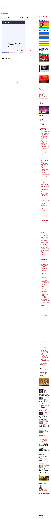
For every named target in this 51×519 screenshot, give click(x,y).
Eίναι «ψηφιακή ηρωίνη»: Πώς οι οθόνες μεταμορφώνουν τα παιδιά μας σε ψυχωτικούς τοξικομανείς (44, 440)
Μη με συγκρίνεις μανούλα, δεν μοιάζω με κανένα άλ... (45, 339)
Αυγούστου (43, 364)
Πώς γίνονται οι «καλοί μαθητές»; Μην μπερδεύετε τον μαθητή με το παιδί (46, 431)
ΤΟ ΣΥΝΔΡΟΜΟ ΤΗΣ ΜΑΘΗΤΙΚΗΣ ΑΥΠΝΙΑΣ (45, 344)
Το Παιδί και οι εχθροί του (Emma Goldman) (45, 268)
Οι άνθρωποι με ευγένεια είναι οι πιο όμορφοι (46, 449)
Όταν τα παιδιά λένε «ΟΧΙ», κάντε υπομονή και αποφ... (45, 187)
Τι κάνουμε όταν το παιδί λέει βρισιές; (44, 150)
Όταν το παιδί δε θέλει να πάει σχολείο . (44, 165)
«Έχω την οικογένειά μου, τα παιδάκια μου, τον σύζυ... (45, 327)
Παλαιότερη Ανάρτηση (32, 82)
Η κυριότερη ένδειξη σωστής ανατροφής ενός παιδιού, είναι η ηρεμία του (46, 466)
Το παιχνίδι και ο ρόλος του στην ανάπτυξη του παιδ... (45, 238)
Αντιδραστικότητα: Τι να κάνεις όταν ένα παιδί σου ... (45, 322)
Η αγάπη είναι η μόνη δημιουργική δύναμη (44, 355)
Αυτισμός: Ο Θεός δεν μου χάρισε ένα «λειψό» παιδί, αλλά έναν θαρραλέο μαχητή (46, 414)
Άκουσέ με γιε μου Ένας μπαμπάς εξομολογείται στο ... (45, 342)
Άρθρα (5, 7)
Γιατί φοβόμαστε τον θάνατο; (44, 155)
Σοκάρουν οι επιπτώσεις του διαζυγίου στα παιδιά (45, 189)
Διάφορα (5, 53)
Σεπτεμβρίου (43, 363)
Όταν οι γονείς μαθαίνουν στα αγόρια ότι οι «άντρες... (45, 316)
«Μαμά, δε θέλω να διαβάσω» (44, 266)
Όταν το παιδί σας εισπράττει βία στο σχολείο (44, 291)
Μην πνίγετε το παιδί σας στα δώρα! (44, 252)
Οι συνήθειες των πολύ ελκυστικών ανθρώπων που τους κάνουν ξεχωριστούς (45, 458)
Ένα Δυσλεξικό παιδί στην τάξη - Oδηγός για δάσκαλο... (45, 153)
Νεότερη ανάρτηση (5, 82)
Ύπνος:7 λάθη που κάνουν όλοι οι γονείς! (45, 329)
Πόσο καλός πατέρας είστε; (45, 250)
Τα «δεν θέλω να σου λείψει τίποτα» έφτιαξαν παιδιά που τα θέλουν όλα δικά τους (46, 423)
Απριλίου (42, 369)
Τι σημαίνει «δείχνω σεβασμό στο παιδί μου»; (45, 256)
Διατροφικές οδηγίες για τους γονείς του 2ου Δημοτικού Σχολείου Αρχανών (15, 50)
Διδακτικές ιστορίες (42, 90)
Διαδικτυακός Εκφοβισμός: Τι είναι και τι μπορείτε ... (45, 210)
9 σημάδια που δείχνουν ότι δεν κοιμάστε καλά (45, 284)
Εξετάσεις (40, 93)
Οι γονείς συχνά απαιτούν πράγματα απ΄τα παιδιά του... (45, 248)
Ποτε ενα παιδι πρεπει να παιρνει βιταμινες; (44, 194)
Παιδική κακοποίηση (44, 231)
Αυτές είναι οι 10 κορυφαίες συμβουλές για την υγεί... (45, 148)
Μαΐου (42, 368)
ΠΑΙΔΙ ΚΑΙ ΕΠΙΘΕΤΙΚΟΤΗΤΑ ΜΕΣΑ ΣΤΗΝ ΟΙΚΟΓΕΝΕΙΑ (45, 306)
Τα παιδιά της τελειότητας (45, 390)
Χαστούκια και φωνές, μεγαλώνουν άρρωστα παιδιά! (44, 245)
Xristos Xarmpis (32, 50)
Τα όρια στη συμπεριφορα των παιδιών (45, 172)
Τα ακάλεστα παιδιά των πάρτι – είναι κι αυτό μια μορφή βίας (46, 398)
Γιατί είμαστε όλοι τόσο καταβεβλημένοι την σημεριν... (44, 352)
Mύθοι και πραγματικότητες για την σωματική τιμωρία (45, 174)
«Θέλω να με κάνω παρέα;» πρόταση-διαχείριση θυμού (45, 198)
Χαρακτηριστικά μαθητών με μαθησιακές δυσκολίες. (45, 236)
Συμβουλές (41, 97)
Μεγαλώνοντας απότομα (44, 205)
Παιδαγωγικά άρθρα (42, 96)
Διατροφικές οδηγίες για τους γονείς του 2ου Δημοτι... (44, 294)
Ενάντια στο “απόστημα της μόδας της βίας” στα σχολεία (45, 134)
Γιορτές (40, 88)
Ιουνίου (42, 367)
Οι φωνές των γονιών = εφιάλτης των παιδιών (44, 163)
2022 (41, 116)
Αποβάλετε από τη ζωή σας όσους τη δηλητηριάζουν (45, 222)
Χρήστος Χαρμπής (43, 489)
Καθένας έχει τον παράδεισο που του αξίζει (45, 146)
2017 (41, 123)
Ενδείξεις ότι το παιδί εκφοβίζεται (44, 336)
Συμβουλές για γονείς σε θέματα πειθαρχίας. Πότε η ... (45, 177)
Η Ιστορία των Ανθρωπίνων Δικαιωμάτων (45, 243)
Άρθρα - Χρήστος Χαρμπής (42, 50)
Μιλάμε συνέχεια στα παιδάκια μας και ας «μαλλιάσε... (44, 141)
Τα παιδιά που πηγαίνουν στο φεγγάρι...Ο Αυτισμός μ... (45, 319)
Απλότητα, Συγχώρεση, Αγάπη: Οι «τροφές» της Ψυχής (45, 260)
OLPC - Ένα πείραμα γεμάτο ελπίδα (44, 270)
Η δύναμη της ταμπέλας (44, 264)
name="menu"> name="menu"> (44, 36)
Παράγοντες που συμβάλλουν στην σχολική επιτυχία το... (44, 233)
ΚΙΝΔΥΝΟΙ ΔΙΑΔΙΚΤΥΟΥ (44, 274)
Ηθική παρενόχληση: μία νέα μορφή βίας (44, 144)
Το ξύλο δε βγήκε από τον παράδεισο (45, 324)
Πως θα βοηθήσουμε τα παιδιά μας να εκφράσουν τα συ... (45, 200)
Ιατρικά (40, 94)
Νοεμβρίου (43, 129)
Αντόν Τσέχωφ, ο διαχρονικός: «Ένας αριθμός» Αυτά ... (44, 225)
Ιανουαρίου (43, 373)
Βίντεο (40, 87)
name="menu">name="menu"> (44, 33)
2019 (41, 120)
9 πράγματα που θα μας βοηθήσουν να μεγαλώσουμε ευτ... (44, 214)
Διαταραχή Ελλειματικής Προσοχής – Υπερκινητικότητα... (44, 229)
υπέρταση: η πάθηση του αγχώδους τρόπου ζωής (45, 282)
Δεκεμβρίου (43, 128)
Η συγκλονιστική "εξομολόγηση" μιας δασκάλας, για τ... (44, 289)
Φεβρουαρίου (43, 372)
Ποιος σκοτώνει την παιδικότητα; (44, 331)
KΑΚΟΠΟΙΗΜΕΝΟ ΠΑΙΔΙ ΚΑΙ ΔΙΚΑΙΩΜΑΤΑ (44, 286)
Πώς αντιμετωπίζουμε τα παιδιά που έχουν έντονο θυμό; (45, 300)
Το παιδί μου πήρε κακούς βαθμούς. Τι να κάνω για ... (45, 131)
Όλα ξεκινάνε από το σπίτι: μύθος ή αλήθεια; (45, 262)
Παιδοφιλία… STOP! (44, 350)
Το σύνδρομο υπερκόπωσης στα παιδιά (45, 182)
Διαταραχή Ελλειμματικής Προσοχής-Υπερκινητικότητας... (45, 348)
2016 (41, 124)
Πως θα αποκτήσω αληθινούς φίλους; (44, 192)
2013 (41, 375)
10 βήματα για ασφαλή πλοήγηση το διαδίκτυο (45, 360)
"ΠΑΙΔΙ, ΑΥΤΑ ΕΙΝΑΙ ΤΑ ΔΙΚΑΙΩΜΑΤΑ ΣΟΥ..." (44, 254)
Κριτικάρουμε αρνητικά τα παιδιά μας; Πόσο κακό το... (45, 217)
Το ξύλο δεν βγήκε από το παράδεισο (45, 180)
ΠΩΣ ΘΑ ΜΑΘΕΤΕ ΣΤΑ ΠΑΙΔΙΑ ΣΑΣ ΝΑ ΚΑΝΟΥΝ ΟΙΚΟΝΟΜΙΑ (45, 220)
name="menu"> (44, 21)
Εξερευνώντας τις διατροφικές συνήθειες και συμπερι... (45, 297)
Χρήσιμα (40, 102)
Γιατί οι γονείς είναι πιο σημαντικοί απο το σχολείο (44, 203)
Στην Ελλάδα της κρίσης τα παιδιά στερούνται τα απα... (45, 303)
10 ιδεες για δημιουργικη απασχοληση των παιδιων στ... (44, 208)
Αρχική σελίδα (4, 13)
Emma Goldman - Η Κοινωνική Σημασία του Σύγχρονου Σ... (45, 273)
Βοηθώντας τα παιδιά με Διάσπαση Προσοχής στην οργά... (44, 169)
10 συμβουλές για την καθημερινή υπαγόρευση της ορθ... (45, 312)
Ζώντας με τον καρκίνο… (44, 195)
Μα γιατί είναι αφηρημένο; (45, 280)
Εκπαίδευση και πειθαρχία (45, 178)
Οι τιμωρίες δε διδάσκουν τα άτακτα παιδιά (45, 161)
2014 (41, 127)
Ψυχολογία (41, 103)
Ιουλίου (42, 365)
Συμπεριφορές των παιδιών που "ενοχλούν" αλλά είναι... (45, 357)
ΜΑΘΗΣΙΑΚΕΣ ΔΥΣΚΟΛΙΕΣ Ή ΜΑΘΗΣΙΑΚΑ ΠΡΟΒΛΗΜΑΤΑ (45, 309)
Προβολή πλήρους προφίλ (43, 490)
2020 (41, 119)
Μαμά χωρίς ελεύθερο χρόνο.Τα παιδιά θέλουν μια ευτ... (45, 334)
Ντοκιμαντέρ (41, 95)
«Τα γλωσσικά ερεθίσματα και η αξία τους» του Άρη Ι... (45, 278)
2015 (41, 125)
